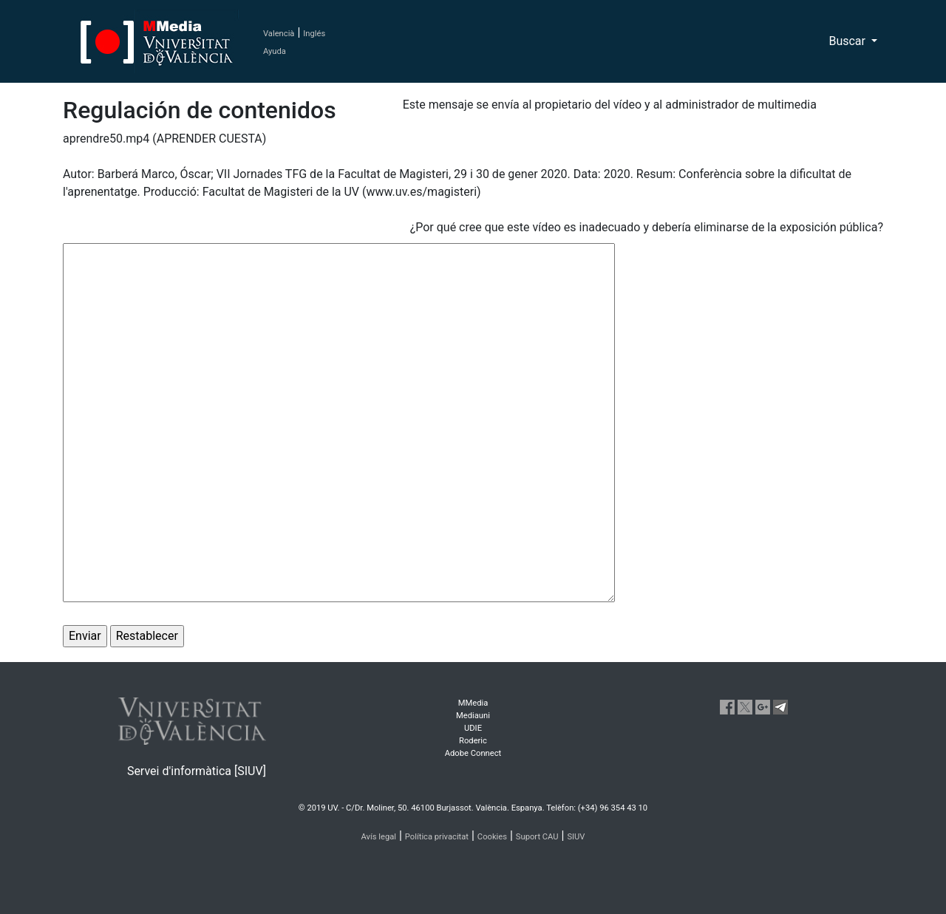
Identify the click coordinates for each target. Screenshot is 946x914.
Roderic (473, 741)
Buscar (848, 41)
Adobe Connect (473, 753)
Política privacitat (437, 837)
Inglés (314, 33)
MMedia (473, 703)
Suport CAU (537, 837)
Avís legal (379, 837)
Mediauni (473, 715)
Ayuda (274, 51)
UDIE (473, 728)
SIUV (576, 837)
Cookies (492, 837)
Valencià (278, 33)
